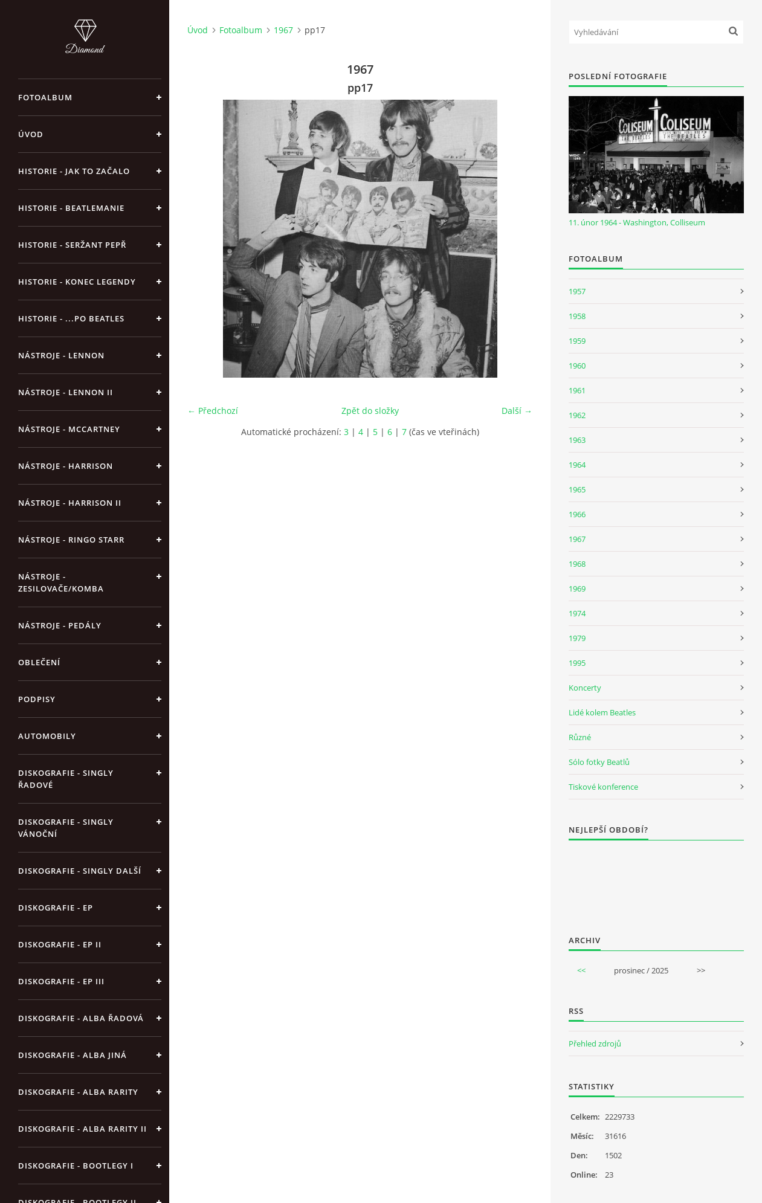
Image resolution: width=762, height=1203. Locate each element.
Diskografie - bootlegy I (76, 1165)
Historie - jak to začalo (74, 171)
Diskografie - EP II (60, 944)
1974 (577, 613)
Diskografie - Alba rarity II (82, 1128)
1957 (577, 291)
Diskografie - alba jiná (72, 1055)
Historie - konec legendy (77, 281)
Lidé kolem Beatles (602, 712)
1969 (577, 588)
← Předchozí (212, 410)
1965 (577, 489)
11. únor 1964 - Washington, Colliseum (637, 222)
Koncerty (585, 687)
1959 (577, 340)
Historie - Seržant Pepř (72, 244)
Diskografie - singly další (79, 870)
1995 (577, 662)
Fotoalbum (45, 97)
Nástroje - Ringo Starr (71, 539)
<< (581, 970)
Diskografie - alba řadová (81, 1018)
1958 (577, 316)
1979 (577, 638)
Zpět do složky (370, 410)
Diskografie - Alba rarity (78, 1091)
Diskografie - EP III (61, 981)
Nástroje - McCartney (69, 429)
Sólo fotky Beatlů (599, 761)
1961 (577, 390)
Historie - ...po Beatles (71, 318)
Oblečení (39, 662)
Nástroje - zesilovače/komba (61, 582)
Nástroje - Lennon (61, 355)
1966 (577, 514)
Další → (517, 410)
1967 (283, 30)
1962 (577, 415)
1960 (577, 365)
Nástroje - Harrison (65, 465)
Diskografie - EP (55, 907)
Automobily (47, 736)
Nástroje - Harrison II (69, 502)
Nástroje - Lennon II (65, 392)
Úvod (31, 134)
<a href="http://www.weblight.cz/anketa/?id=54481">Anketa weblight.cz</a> (656, 880)
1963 (577, 439)
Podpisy (37, 699)
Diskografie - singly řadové (66, 778)
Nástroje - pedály (60, 625)
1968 (577, 563)
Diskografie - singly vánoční (66, 827)
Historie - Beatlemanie (71, 207)
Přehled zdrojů (595, 1043)
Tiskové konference (603, 786)
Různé (580, 737)
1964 (577, 464)
